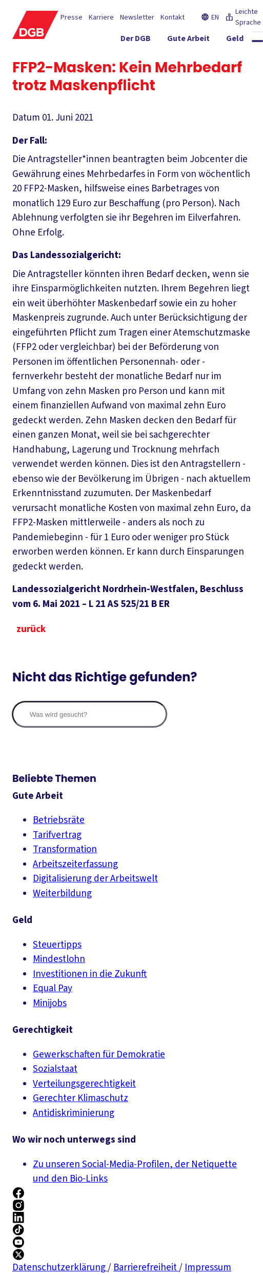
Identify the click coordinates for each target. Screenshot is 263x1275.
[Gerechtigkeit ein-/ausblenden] (127, 59)
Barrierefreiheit (146, 1267)
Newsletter (137, 17)
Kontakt (172, 17)
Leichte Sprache (243, 17)
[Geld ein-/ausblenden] (246, 40)
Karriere (101, 17)
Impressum (208, 1267)
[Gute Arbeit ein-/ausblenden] (199, 40)
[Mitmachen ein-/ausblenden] (234, 59)
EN (210, 17)
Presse (71, 17)
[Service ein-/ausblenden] (183, 59)
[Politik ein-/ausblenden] (242, 77)
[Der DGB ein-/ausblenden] (147, 40)
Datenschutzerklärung (60, 1267)
